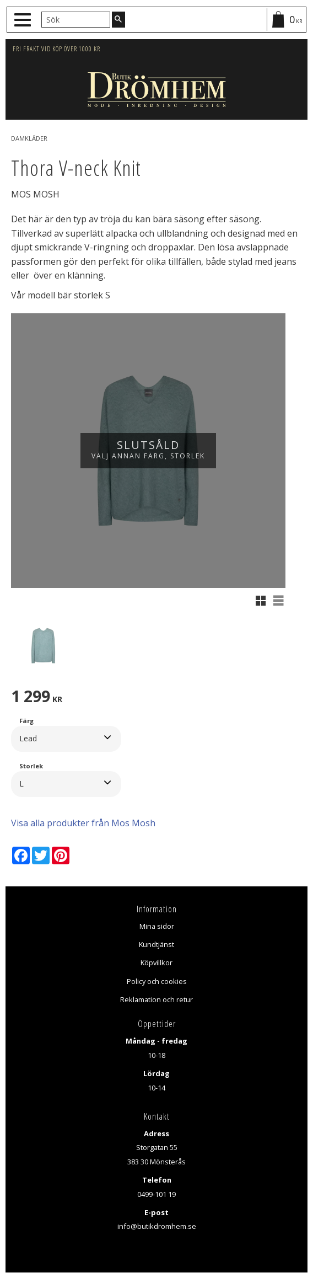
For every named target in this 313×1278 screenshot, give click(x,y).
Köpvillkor (156, 962)
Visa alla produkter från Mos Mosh (83, 823)
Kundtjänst (156, 944)
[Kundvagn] (286, 19)
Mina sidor (156, 926)
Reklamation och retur (156, 999)
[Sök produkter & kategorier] (75, 19)
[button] (24, 20)
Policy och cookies (157, 981)
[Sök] (118, 19)
